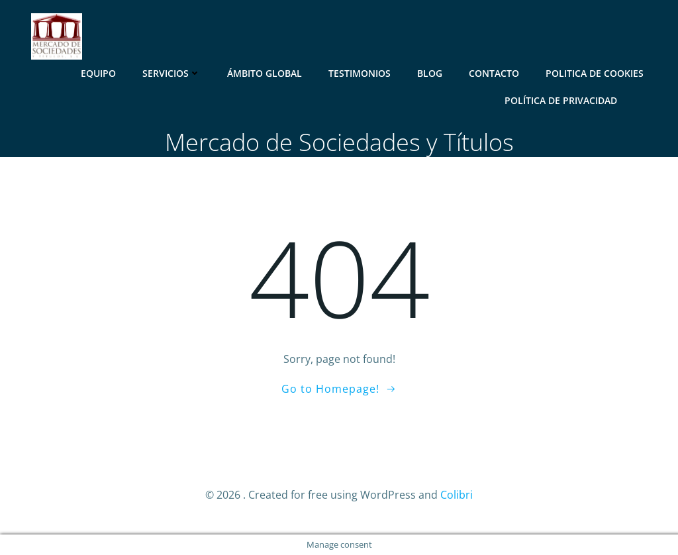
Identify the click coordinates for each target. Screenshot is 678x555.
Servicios (171, 73)
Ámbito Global (264, 73)
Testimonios (359, 73)
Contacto (494, 73)
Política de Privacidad (561, 100)
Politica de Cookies (595, 73)
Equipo (98, 73)
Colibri (456, 494)
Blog (429, 73)
